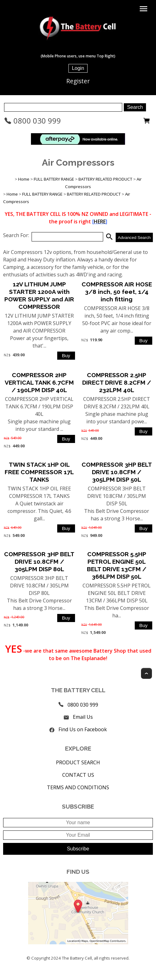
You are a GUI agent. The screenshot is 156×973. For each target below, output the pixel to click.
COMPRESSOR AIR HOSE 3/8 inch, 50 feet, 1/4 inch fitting (117, 292)
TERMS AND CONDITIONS (78, 787)
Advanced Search (134, 237)
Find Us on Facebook (82, 729)
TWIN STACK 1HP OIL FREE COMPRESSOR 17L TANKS (39, 472)
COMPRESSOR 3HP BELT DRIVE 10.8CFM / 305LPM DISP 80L (39, 561)
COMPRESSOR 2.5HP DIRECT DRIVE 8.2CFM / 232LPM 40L (116, 382)
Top (146, 673)
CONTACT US (78, 774)
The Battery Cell (77, 958)
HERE (100, 221)
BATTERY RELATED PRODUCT (105, 179)
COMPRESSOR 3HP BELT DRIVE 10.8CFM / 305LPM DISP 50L (117, 472)
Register (78, 81)
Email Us (83, 716)
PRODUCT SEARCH (78, 762)
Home (23, 179)
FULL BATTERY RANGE (54, 179)
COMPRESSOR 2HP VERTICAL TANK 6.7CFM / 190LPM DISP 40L (39, 382)
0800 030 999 (32, 120)
